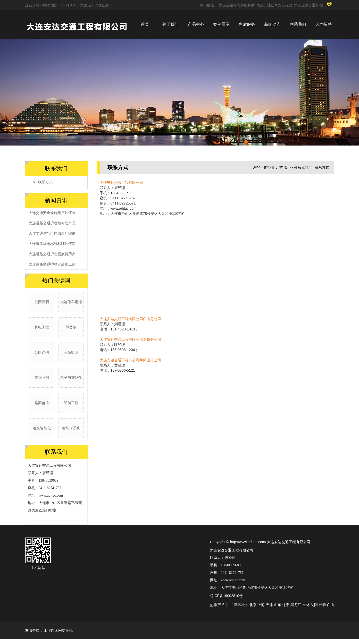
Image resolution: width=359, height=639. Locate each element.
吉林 (306, 605)
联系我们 (298, 24)
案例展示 (221, 24)
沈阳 (314, 605)
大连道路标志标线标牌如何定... (54, 244)
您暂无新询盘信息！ (96, 5)
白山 (330, 605)
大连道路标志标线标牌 (237, 5)
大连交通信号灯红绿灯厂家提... (54, 233)
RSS (63, 5)
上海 (261, 605)
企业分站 (32, 5)
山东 (277, 605)
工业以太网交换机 (58, 630)
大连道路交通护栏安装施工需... (54, 264)
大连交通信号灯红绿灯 (274, 5)
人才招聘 (323, 24)
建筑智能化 (42, 428)
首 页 (283, 167)
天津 (269, 605)
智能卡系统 (71, 428)
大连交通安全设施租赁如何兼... (54, 213)
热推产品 (217, 605)
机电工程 (42, 327)
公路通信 (42, 352)
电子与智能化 (71, 378)
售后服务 (247, 24)
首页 (145, 24)
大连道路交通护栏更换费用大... (54, 254)
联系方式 (45, 182)
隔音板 (71, 327)
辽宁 (285, 605)
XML (73, 5)
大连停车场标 (71, 302)
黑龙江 (295, 605)
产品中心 (196, 24)
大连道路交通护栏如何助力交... (54, 223)
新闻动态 (272, 24)
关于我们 (170, 24)
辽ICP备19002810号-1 (228, 596)
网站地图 (50, 5)
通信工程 (71, 403)
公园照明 (42, 302)
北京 (252, 605)
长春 (322, 605)
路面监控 (42, 403)
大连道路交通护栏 (308, 5)
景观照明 (42, 378)
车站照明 (71, 352)
